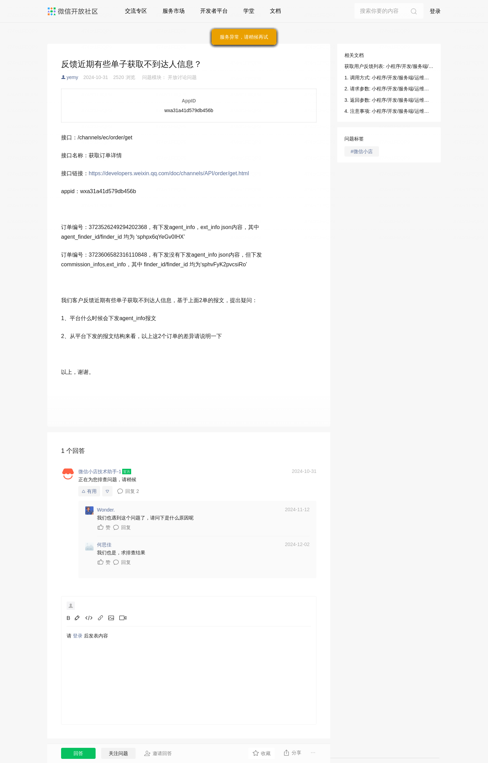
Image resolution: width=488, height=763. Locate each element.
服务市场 (174, 11)
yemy (72, 77)
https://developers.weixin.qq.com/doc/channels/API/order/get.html (169, 173)
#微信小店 (362, 151)
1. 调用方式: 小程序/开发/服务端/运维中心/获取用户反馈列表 (388, 77)
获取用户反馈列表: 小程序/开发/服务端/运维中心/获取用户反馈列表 (388, 66)
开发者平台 (214, 11)
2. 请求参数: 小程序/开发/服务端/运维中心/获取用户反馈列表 (388, 88)
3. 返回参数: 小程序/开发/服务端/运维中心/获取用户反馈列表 (388, 100)
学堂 (248, 11)
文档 (275, 11)
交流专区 (136, 11)
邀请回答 (158, 753)
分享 (292, 752)
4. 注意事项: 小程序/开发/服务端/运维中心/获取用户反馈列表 (388, 111)
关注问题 (118, 753)
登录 (435, 11)
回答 (78, 753)
